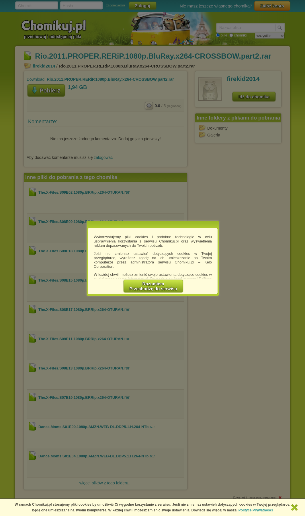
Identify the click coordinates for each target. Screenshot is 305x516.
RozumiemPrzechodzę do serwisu (153, 286)
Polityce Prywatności (255, 510)
